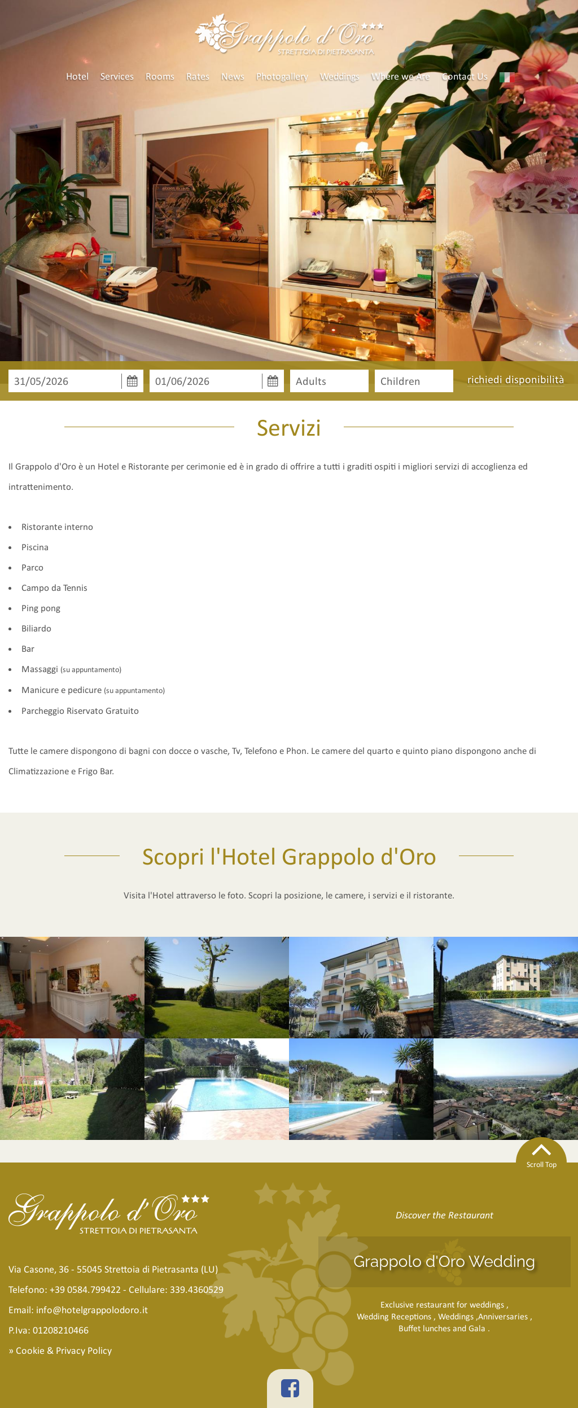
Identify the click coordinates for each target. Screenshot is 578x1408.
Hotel (77, 76)
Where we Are (400, 76)
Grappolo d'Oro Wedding (444, 1261)
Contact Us (465, 76)
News (232, 76)
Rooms (160, 76)
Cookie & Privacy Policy (64, 1350)
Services (117, 76)
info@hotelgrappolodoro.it (92, 1310)
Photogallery (282, 76)
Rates (197, 76)
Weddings (340, 76)
